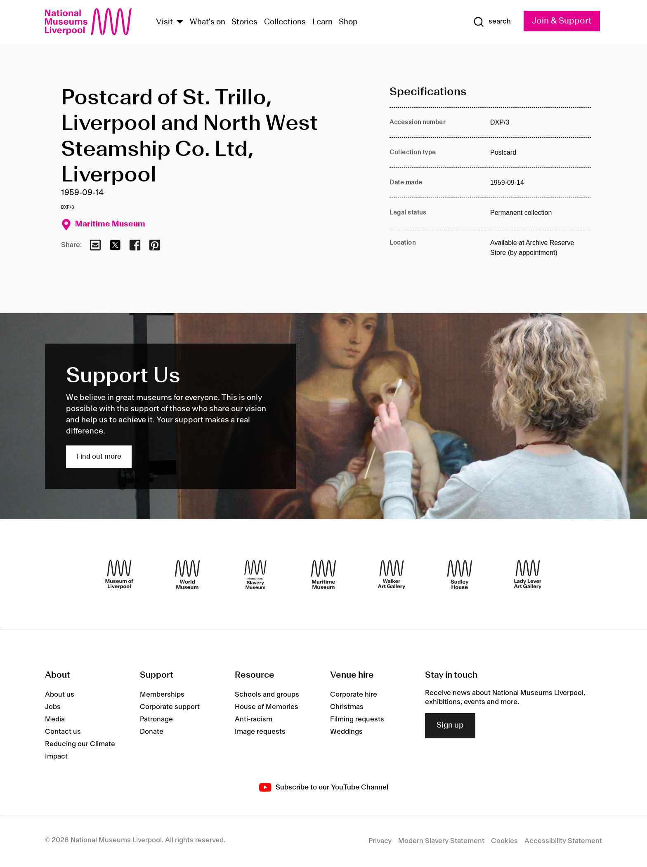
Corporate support (170, 707)
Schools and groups (267, 694)
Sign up (450, 725)
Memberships (162, 694)
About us (59, 694)
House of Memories (266, 707)
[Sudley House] (459, 574)
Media (55, 719)
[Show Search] (492, 22)
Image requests (260, 731)
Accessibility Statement (563, 841)
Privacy (380, 841)
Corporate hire (353, 694)
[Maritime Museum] (323, 574)
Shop (348, 22)
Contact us (63, 731)
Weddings (346, 731)
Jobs (53, 707)
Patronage (156, 719)
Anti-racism (253, 719)
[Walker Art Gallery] (391, 574)
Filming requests (357, 719)
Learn (322, 22)
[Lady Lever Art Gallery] (527, 574)
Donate (151, 731)
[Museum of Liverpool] (119, 574)
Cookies (504, 841)
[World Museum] (187, 574)
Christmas (347, 707)
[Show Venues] (180, 22)
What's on (207, 22)
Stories (244, 22)
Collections (285, 22)
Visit (164, 22)
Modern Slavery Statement (441, 841)
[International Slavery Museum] (255, 574)
